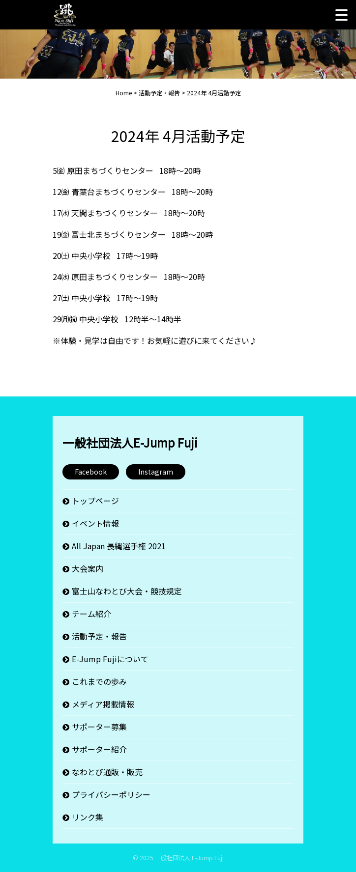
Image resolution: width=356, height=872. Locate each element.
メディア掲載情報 (103, 704)
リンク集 (87, 817)
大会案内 (87, 568)
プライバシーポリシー (111, 794)
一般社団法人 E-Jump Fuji (189, 857)
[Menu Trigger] (341, 14)
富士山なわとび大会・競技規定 (127, 591)
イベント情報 (95, 523)
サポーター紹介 (99, 749)
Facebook (91, 472)
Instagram (155, 472)
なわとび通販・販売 (107, 772)
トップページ (95, 500)
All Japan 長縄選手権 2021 (119, 546)
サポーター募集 (99, 726)
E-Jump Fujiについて (110, 659)
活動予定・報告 (99, 636)
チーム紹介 (91, 613)
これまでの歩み (99, 681)
